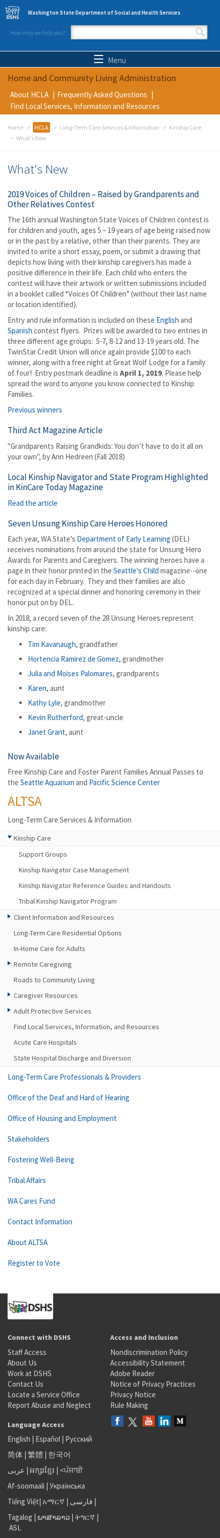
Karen (37, 688)
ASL (15, 1527)
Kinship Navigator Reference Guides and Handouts (95, 885)
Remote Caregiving (43, 964)
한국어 (59, 1454)
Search (200, 32)
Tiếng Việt (23, 1501)
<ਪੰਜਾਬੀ (71, 1470)
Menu (110, 60)
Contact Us (25, 1384)
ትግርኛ (85, 1517)
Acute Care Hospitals (45, 1042)
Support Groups (43, 854)
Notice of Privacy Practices (153, 1384)
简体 (15, 1454)
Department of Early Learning (123, 539)
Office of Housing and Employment (62, 1118)
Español (47, 1439)
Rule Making (129, 1405)
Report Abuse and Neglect (49, 1405)
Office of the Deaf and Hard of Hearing (68, 1097)
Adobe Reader (132, 1373)
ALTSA (25, 800)
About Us (22, 1363)
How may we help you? (37, 32)
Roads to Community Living (54, 979)
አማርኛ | (55, 1501)
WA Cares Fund (31, 1201)
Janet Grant (46, 732)
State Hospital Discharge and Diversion (72, 1057)
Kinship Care (185, 127)
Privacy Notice (133, 1394)
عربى (16, 1470)
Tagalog (20, 1517)
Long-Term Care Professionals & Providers (74, 1077)
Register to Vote (34, 1263)
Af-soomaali (26, 1486)
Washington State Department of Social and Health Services (104, 12)
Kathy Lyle (44, 702)
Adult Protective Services (53, 1011)
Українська (67, 1486)
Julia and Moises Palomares (70, 673)
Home (15, 127)
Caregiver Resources (46, 995)
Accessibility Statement (147, 1363)
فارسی (80, 1501)
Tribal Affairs (27, 1180)
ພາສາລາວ (53, 1517)
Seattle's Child (136, 570)
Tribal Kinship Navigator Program (68, 901)
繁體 (36, 1454)
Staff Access (27, 1352)
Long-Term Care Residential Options (68, 932)
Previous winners (35, 410)
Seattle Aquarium (47, 782)
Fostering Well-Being (41, 1159)
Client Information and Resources (64, 917)
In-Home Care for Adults (49, 948)
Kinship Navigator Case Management (74, 869)
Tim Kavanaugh (52, 644)
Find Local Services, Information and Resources (85, 106)
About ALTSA (28, 1242)
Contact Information (40, 1221)
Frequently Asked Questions (102, 94)
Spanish (20, 330)
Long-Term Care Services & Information (109, 127)
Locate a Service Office (44, 1394)
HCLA (41, 127)
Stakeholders (29, 1139)
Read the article (33, 503)
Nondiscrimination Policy (149, 1352)
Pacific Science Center (124, 782)
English (167, 320)
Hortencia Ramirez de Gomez (73, 659)
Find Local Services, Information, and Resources (86, 1026)
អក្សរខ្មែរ (42, 1470)
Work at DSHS (30, 1373)
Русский (78, 1439)
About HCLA (29, 94)
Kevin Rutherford (55, 717)
